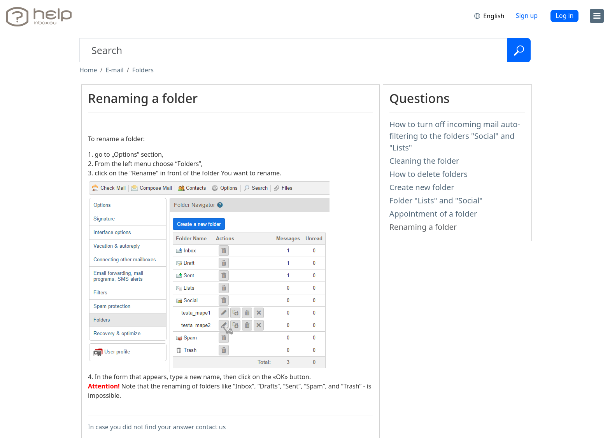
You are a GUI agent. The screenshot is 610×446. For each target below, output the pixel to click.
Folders (143, 70)
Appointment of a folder (433, 213)
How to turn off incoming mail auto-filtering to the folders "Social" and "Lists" (454, 136)
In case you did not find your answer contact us (157, 427)
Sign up (527, 15)
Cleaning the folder (424, 161)
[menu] (597, 16)
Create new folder (421, 187)
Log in (564, 15)
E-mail (114, 70)
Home (88, 70)
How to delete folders (428, 174)
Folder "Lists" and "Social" (436, 200)
